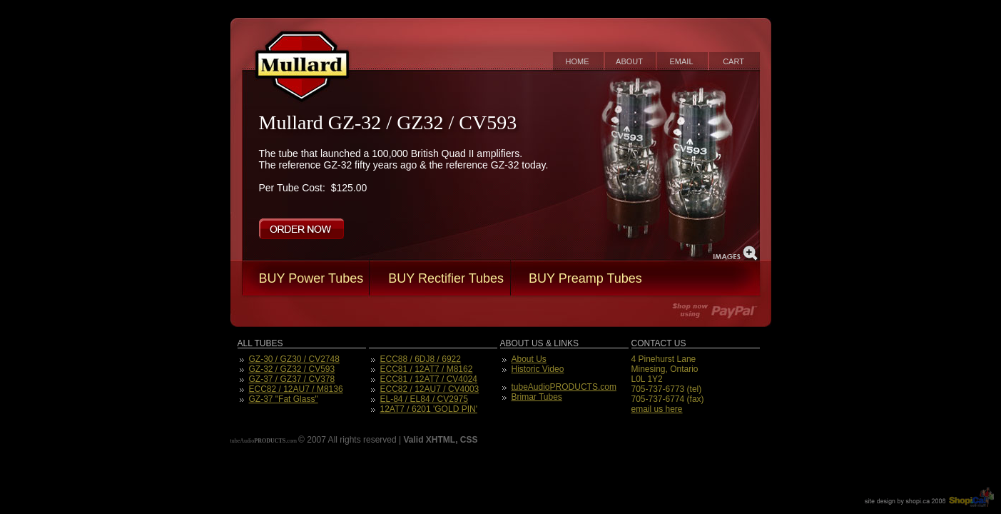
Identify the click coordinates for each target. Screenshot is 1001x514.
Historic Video (538, 369)
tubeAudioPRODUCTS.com (564, 387)
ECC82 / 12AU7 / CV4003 (429, 389)
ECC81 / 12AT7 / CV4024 (429, 379)
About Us (529, 359)
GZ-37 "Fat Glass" (283, 399)
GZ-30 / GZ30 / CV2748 (294, 359)
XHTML (440, 440)
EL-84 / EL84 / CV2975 (424, 399)
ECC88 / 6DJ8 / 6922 (420, 359)
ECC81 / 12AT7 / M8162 (426, 369)
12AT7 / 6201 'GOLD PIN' (428, 409)
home (577, 61)
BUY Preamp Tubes (585, 278)
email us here (657, 409)
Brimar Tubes (537, 397)
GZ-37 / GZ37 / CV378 (292, 379)
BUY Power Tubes (311, 278)
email (681, 61)
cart (733, 61)
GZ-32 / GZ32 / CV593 (292, 369)
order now (301, 228)
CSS (469, 440)
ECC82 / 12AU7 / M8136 (296, 389)
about (629, 61)
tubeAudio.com (264, 441)
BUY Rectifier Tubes (446, 278)
